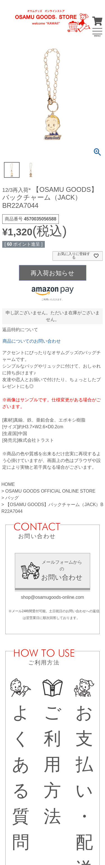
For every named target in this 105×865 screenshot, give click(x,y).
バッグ (12, 497)
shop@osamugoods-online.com (52, 597)
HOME (8, 484)
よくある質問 (20, 765)
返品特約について (20, 329)
